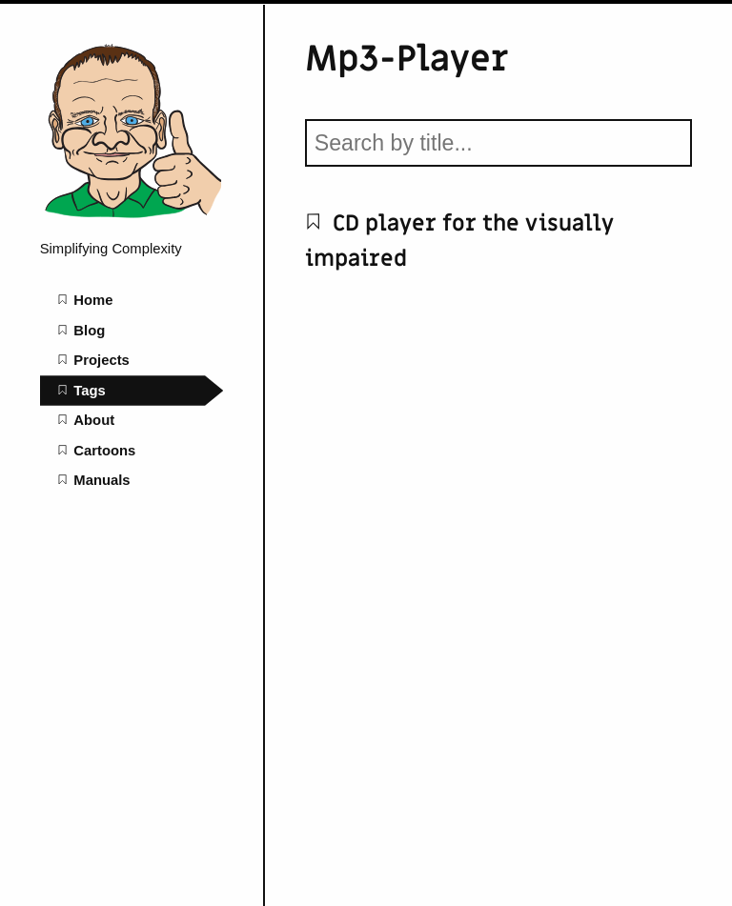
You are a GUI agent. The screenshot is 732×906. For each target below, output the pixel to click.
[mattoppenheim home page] (132, 218)
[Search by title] (499, 143)
